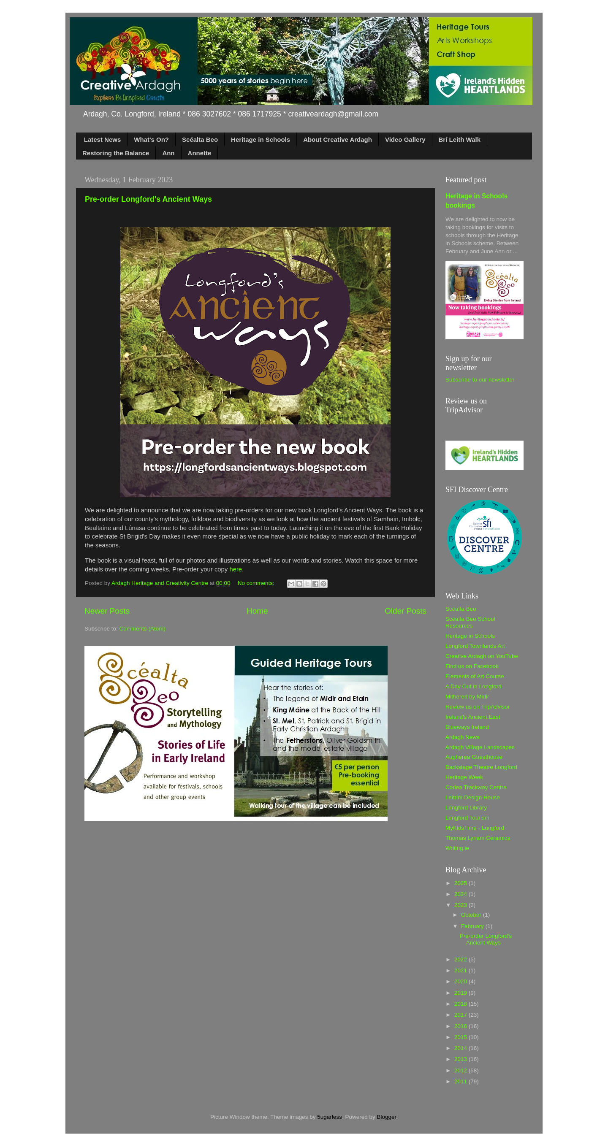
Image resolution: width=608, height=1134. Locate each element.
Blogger (386, 1117)
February (473, 926)
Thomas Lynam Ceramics (477, 838)
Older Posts (405, 610)
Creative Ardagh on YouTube (481, 656)
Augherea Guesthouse (473, 757)
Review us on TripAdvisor (477, 707)
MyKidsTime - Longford (474, 828)
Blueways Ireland (467, 727)
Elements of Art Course (474, 676)
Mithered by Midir (467, 696)
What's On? (151, 139)
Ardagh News (462, 737)
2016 (461, 1026)
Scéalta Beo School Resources (470, 622)
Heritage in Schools (260, 139)
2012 (461, 1070)
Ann (168, 153)
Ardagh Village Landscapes (480, 747)
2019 (461, 993)
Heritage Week (464, 777)
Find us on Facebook (472, 666)
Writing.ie (457, 848)
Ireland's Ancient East (472, 717)
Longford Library (466, 807)
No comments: (257, 583)
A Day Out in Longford (473, 686)
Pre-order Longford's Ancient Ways (148, 199)
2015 (461, 1037)
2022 (461, 959)
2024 (461, 894)
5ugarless (329, 1117)
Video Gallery (405, 139)
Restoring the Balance (115, 153)
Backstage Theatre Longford (481, 767)
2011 (461, 1081)
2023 (461, 905)
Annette (200, 153)
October (472, 915)
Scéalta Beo (200, 139)
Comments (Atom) (142, 628)
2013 (461, 1059)
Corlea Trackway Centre (476, 787)
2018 (461, 1004)
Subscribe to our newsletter (480, 379)
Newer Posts (107, 610)
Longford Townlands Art (475, 646)
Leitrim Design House (472, 797)
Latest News (102, 139)
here (235, 569)
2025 (461, 883)
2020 (461, 981)
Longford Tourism (467, 818)
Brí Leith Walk (459, 139)
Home (257, 610)
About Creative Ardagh (337, 139)
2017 (461, 1015)
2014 (461, 1048)
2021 (461, 970)
